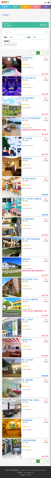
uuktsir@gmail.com (28, 472)
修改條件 (43, 25)
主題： (29, 37)
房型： (6, 37)
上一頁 (33, 53)
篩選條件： (7, 41)
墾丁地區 (7, 44)
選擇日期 (13, 44)
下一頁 (46, 53)
